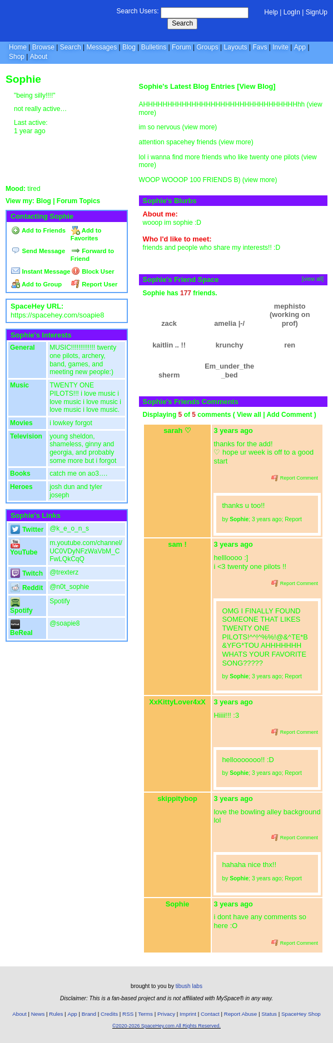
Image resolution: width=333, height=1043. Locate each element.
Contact (210, 1014)
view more (200, 127)
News (38, 1014)
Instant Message (40, 271)
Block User (93, 271)
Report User (94, 284)
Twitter (27, 529)
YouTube (24, 548)
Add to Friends (38, 230)
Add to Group (36, 284)
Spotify (21, 606)
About (38, 57)
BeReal (21, 629)
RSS (127, 1014)
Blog (129, 47)
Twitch (27, 573)
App (300, 47)
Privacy (166, 1014)
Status (269, 1014)
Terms (145, 1014)
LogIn (292, 12)
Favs (259, 47)
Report (293, 519)
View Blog (256, 86)
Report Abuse (240, 1014)
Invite (280, 47)
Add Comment (289, 415)
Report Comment (294, 478)
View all (249, 415)
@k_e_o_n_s (69, 528)
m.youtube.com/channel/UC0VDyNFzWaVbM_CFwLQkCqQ (85, 551)
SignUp (316, 12)
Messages (101, 47)
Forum (181, 47)
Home (18, 47)
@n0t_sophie (69, 587)
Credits (109, 1014)
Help (271, 12)
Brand (89, 1014)
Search (182, 23)
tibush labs (189, 986)
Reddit (27, 588)
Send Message (38, 251)
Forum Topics (78, 201)
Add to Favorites (86, 234)
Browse (43, 47)
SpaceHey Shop (301, 1014)
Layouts (235, 47)
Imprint (188, 1014)
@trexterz (63, 572)
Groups (207, 47)
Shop (16, 57)
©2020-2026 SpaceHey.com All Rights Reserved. (166, 1026)
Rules (56, 1014)
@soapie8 (64, 623)
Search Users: (137, 11)
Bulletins (153, 47)
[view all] (313, 279)
